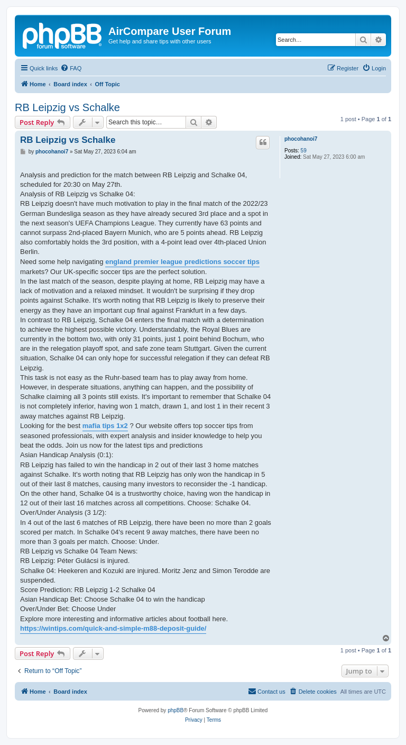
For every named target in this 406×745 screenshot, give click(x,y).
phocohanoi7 (300, 139)
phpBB (175, 710)
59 (304, 150)
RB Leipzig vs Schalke (67, 107)
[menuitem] (70, 68)
